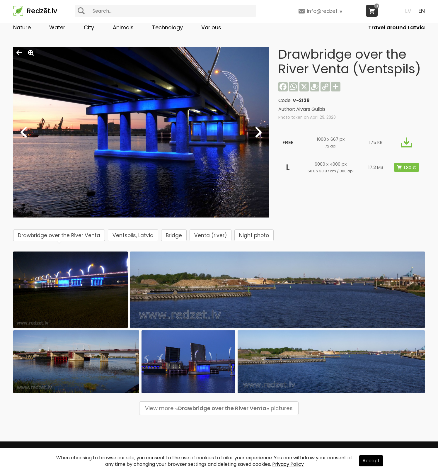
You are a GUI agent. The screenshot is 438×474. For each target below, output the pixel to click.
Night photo (254, 235)
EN (421, 11)
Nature (22, 27)
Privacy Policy (288, 464)
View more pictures (219, 408)
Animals (123, 27)
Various (211, 27)
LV (408, 11)
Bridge (174, 235)
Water (57, 27)
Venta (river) (210, 235)
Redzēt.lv (42, 11)
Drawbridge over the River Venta (59, 235)
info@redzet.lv (324, 11)
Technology (167, 27)
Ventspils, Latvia (133, 235)
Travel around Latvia (396, 27)
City (89, 27)
